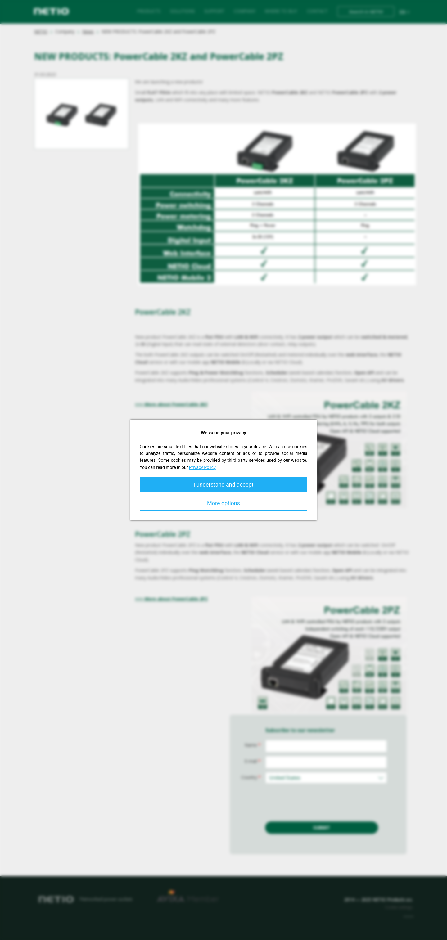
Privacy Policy (202, 467)
